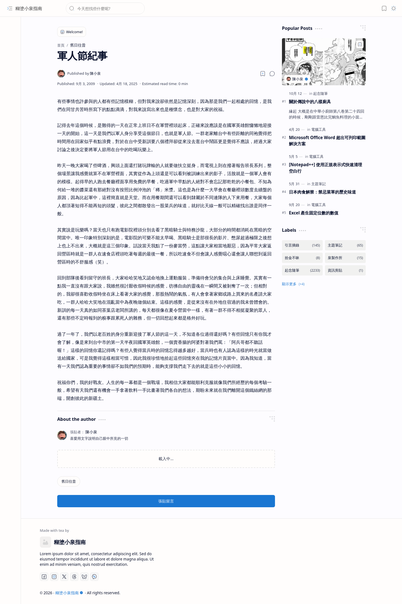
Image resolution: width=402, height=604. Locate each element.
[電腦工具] (318, 129)
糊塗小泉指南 (28, 8)
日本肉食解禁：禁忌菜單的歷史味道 (322, 192)
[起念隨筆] (320, 93)
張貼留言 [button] (166, 501)
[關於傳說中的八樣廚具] (324, 61)
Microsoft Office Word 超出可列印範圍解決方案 (327, 141)
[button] (10, 8)
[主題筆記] (318, 183)
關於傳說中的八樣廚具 (310, 101)
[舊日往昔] (68, 481)
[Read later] (263, 73)
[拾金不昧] (302, 258)
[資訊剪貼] (345, 270)
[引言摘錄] (302, 245)
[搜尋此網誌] (105, 8)
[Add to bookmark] (359, 44)
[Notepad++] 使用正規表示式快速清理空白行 (325, 168)
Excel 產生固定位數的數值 (313, 213)
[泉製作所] (345, 258)
